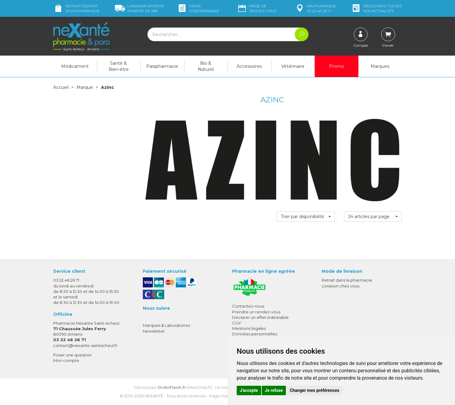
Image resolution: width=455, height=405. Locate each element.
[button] (306, 216)
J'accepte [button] (249, 390)
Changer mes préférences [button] (314, 390)
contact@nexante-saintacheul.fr (85, 345)
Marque (84, 87)
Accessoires (249, 66)
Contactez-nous (248, 306)
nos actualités (376, 8)
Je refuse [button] (274, 390)
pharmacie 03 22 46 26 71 (315, 8)
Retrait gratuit (76, 8)
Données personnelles (254, 333)
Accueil (60, 87)
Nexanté (154, 395)
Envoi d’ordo (198, 8)
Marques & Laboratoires (166, 325)
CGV (236, 322)
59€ (139, 8)
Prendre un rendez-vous (256, 311)
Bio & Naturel (206, 66)
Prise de (256, 8)
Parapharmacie (162, 66)
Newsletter (154, 331)
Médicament (75, 66)
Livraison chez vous (340, 285)
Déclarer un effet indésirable (260, 317)
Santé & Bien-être (119, 66)
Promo (336, 66)
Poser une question (72, 354)
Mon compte (66, 360)
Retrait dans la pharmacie (347, 280)
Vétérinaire (292, 66)
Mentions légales (249, 328)
